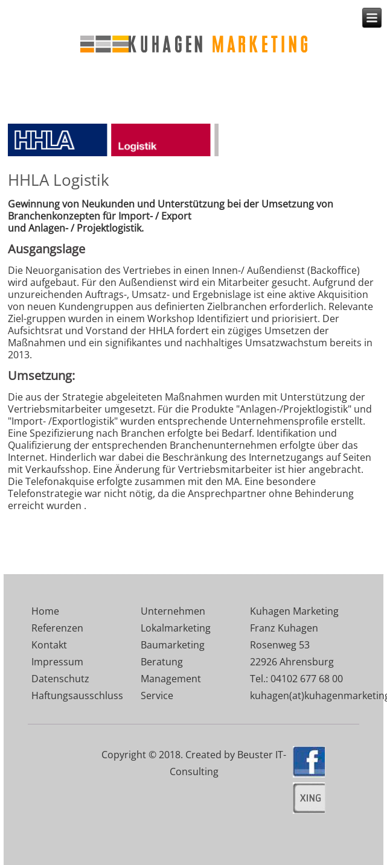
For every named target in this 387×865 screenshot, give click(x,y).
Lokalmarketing (176, 628)
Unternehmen (173, 611)
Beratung (162, 661)
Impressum (57, 661)
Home (45, 611)
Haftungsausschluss (77, 695)
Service (157, 695)
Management (171, 678)
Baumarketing (173, 644)
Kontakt (49, 644)
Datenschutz (60, 678)
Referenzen (57, 628)
